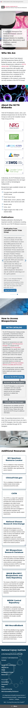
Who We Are (5, 667)
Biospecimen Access (7, 672)
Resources (4, 674)
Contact (3, 660)
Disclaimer (4, 684)
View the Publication (10, 290)
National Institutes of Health (9, 697)
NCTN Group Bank (16, 347)
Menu (14, 706)
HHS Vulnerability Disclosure (9, 691)
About (3, 670)
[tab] (10, 294)
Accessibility (5, 682)
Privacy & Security (6, 689)
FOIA (2, 687)
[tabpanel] (14, 260)
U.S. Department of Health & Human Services (14, 695)
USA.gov (17, 699)
